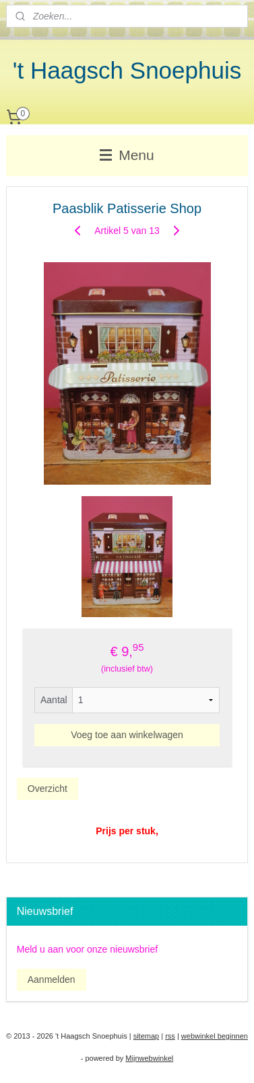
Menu (127, 155)
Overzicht (47, 788)
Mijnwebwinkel (149, 1058)
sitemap (146, 1036)
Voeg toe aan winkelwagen (127, 734)
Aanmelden (51, 979)
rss (170, 1036)
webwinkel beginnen (214, 1036)
